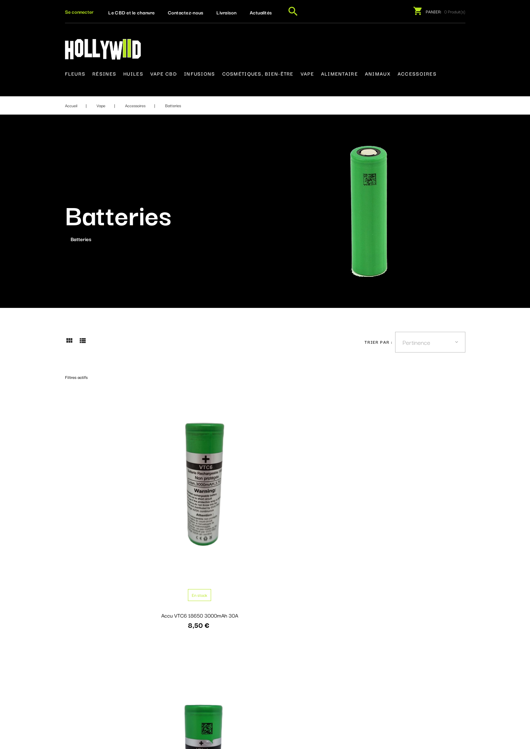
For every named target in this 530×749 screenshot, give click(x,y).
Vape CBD (163, 73)
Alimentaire (339, 73)
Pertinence (416, 342)
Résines (104, 73)
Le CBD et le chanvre (131, 12)
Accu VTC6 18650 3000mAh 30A (111, 508)
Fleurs (75, 73)
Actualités (261, 12)
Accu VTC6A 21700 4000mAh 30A (214, 508)
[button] (79, 11)
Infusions (199, 73)
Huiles (133, 73)
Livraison (226, 12)
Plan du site (248, 679)
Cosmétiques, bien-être (258, 73)
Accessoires (417, 73)
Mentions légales (254, 653)
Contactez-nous (186, 12)
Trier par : (378, 342)
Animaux (378, 73)
